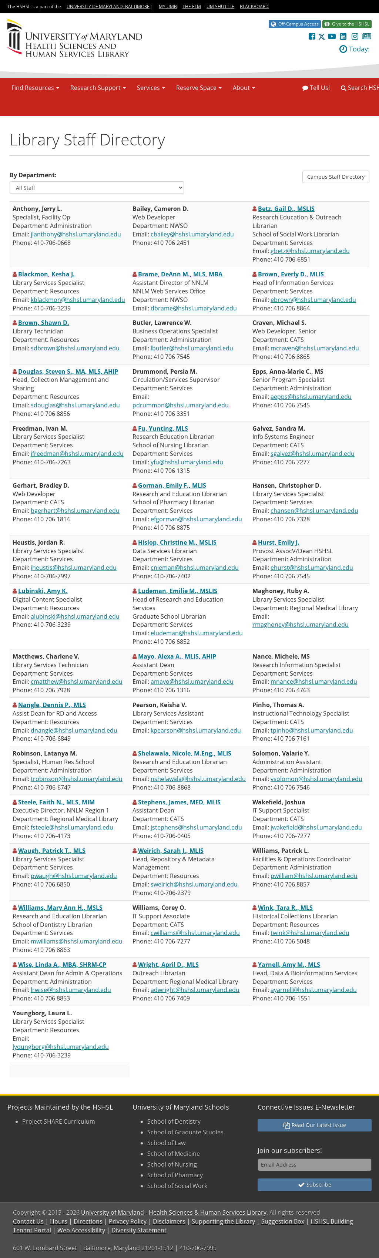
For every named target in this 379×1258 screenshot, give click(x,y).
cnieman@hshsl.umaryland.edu (195, 568)
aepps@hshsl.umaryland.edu (311, 397)
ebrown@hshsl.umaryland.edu (313, 300)
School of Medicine (173, 1154)
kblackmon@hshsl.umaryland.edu (78, 300)
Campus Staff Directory (336, 176)
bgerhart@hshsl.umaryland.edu (75, 511)
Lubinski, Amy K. (43, 591)
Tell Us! (316, 88)
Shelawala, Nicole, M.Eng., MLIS (184, 753)
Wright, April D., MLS (168, 965)
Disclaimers (169, 1221)
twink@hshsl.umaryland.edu (310, 933)
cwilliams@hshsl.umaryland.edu (195, 933)
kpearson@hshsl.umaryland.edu (196, 730)
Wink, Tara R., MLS (285, 908)
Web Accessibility (81, 1230)
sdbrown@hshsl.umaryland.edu (75, 348)
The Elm (191, 6)
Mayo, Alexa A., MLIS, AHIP (177, 656)
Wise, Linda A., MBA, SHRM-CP (62, 965)
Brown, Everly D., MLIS (291, 274)
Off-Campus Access (295, 24)
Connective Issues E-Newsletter (306, 1107)
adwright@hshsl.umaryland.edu (195, 990)
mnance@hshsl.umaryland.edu (314, 681)
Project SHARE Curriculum (58, 1121)
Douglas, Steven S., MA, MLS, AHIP (68, 371)
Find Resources (35, 88)
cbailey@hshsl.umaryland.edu (192, 234)
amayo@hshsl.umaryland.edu (192, 681)
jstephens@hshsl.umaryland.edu (196, 827)
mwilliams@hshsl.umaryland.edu (77, 941)
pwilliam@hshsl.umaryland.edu (314, 876)
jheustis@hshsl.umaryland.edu (74, 568)
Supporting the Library (223, 1221)
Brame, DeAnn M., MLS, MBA (180, 274)
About (244, 88)
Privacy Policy (128, 1221)
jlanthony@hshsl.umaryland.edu (76, 234)
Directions (88, 1221)
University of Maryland (112, 1212)
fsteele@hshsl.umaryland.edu (72, 827)
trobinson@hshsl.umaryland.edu (77, 779)
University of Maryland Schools (181, 1107)
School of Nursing (172, 1164)
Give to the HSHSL (347, 24)
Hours (58, 1221)
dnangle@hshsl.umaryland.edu (74, 730)
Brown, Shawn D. (43, 323)
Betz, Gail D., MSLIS (286, 209)
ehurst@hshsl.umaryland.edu (312, 568)
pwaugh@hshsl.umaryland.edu (74, 876)
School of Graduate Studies (185, 1132)
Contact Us (28, 1221)
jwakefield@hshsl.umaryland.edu (316, 827)
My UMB (168, 6)
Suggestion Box (282, 1221)
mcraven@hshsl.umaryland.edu (315, 348)
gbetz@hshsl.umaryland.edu (310, 251)
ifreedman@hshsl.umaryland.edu (77, 454)
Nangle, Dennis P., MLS (52, 705)
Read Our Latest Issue (314, 1124)
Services (151, 88)
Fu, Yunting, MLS (163, 428)
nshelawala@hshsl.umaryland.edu (198, 779)
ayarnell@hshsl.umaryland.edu (314, 990)
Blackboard (254, 6)
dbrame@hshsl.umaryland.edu (194, 308)
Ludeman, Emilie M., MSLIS (177, 591)
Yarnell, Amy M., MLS (289, 965)
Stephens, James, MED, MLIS (179, 802)
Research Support (98, 88)
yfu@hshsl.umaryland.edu (187, 462)
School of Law (166, 1143)
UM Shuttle (220, 6)
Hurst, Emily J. (278, 542)
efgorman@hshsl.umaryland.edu (196, 519)
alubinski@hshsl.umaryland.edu (75, 616)
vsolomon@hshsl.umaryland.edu (316, 779)
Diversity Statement (139, 1230)
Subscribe (314, 1184)
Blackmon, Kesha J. (46, 274)
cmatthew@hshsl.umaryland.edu (77, 681)
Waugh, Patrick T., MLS (51, 851)
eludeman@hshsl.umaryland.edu (197, 633)
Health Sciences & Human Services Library (207, 1212)
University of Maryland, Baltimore (108, 6)
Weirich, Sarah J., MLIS (171, 851)
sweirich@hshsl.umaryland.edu (194, 884)
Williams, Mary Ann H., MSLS (60, 908)
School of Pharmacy (175, 1175)
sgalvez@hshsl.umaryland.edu (313, 454)
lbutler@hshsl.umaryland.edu (192, 348)
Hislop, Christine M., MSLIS (177, 542)
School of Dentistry (174, 1121)
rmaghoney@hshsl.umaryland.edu (300, 624)
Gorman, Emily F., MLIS (172, 485)
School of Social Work (177, 1186)
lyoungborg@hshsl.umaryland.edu (61, 1047)
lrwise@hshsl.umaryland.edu (71, 990)
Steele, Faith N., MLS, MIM (56, 802)
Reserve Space (199, 88)
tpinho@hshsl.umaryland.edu (312, 730)
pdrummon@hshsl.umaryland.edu (181, 405)
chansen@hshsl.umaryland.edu (314, 511)
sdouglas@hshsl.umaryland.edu (75, 405)
